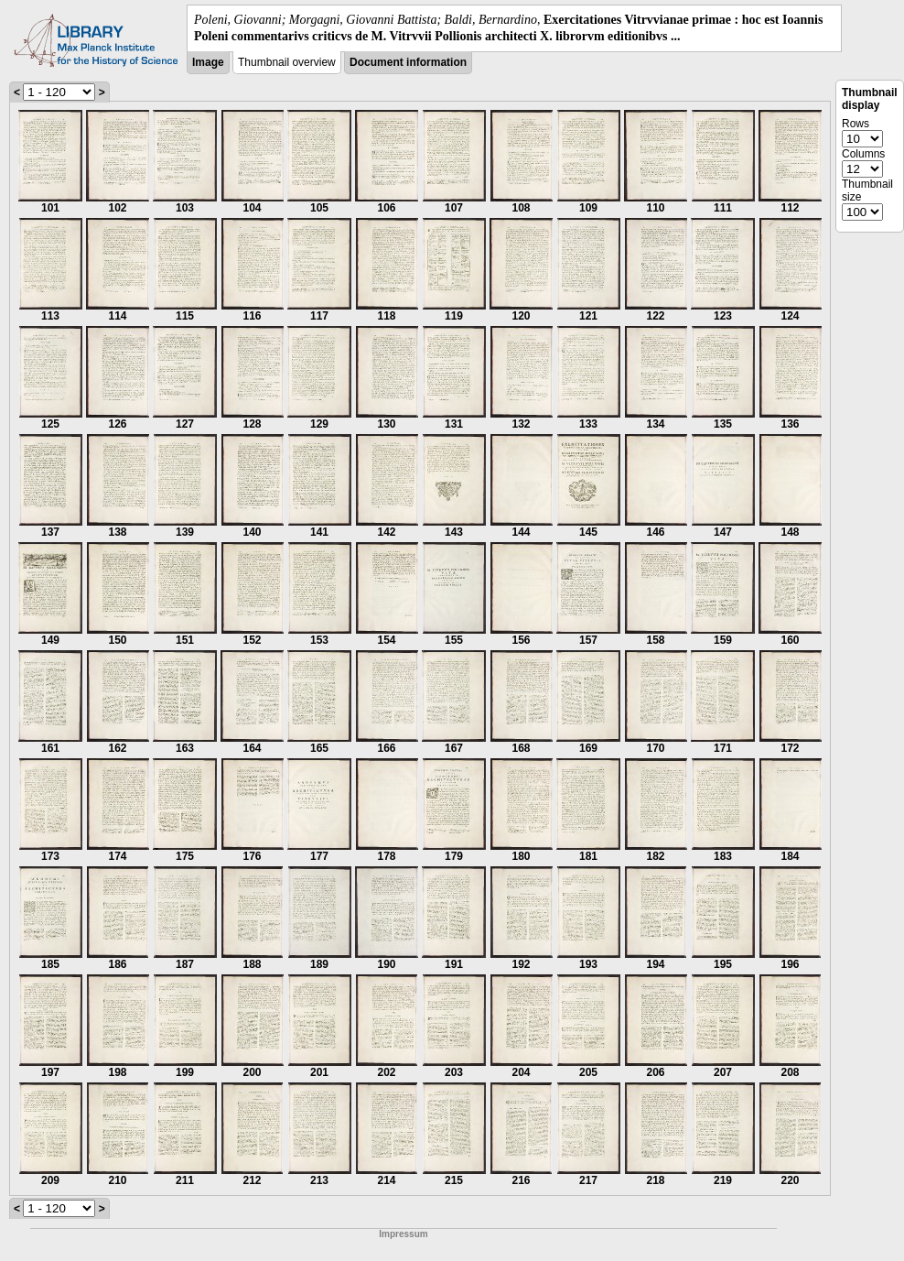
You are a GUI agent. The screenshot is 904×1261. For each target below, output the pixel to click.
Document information (408, 62)
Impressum (403, 1234)
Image (208, 62)
